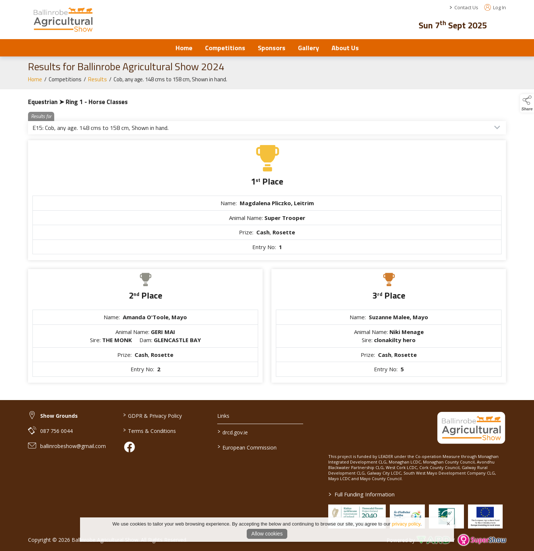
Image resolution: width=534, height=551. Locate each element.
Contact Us (466, 7)
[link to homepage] (63, 19)
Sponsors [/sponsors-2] (271, 48)
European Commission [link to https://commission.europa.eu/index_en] (247, 447)
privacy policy (406, 524)
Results (97, 83)
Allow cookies (267, 534)
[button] (501, 24)
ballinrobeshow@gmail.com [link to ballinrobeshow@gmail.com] (73, 446)
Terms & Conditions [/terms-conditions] (149, 430)
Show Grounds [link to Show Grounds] (59, 415)
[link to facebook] (129, 446)
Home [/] (184, 48)
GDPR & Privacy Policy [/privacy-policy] (152, 415)
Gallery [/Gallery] (308, 48)
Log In (495, 7)
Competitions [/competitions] (225, 48)
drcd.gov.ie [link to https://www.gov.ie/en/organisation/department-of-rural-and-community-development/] (233, 432)
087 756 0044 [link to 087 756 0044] (56, 430)
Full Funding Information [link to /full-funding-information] (362, 494)
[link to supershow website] (482, 540)
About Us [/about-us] (345, 48)
